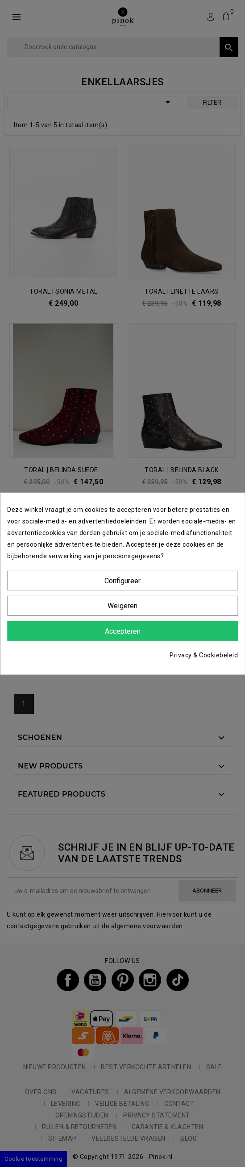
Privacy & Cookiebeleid (204, 655)
